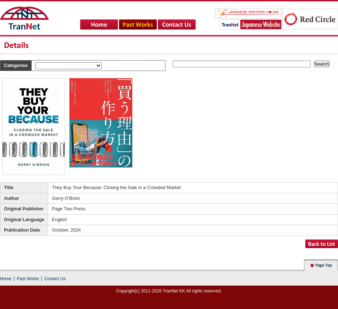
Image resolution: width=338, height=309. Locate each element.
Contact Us (54, 278)
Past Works (28, 278)
